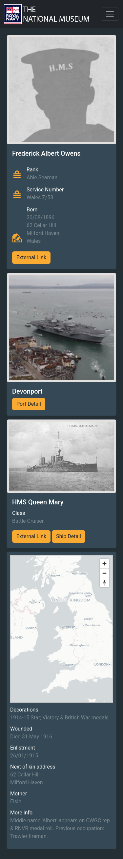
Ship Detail (68, 536)
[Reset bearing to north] (104, 582)
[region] (61, 629)
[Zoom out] (104, 573)
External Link (31, 257)
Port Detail (28, 404)
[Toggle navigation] (110, 14)
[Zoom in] (104, 563)
